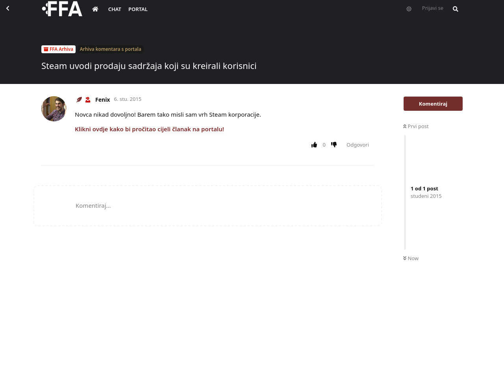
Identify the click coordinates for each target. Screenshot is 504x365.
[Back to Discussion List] (14, 14)
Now (411, 258)
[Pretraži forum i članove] (453, 14)
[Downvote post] (335, 145)
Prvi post (416, 126)
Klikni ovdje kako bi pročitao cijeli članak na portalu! (149, 129)
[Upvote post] (315, 145)
